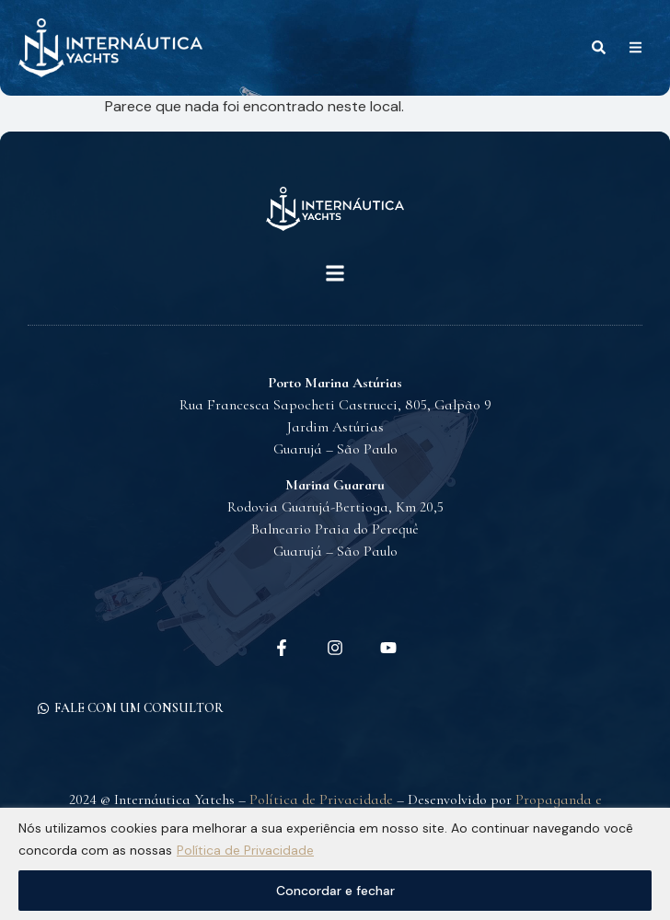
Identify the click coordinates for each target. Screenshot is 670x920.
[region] (335, 864)
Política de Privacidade (245, 850)
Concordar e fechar (335, 890)
